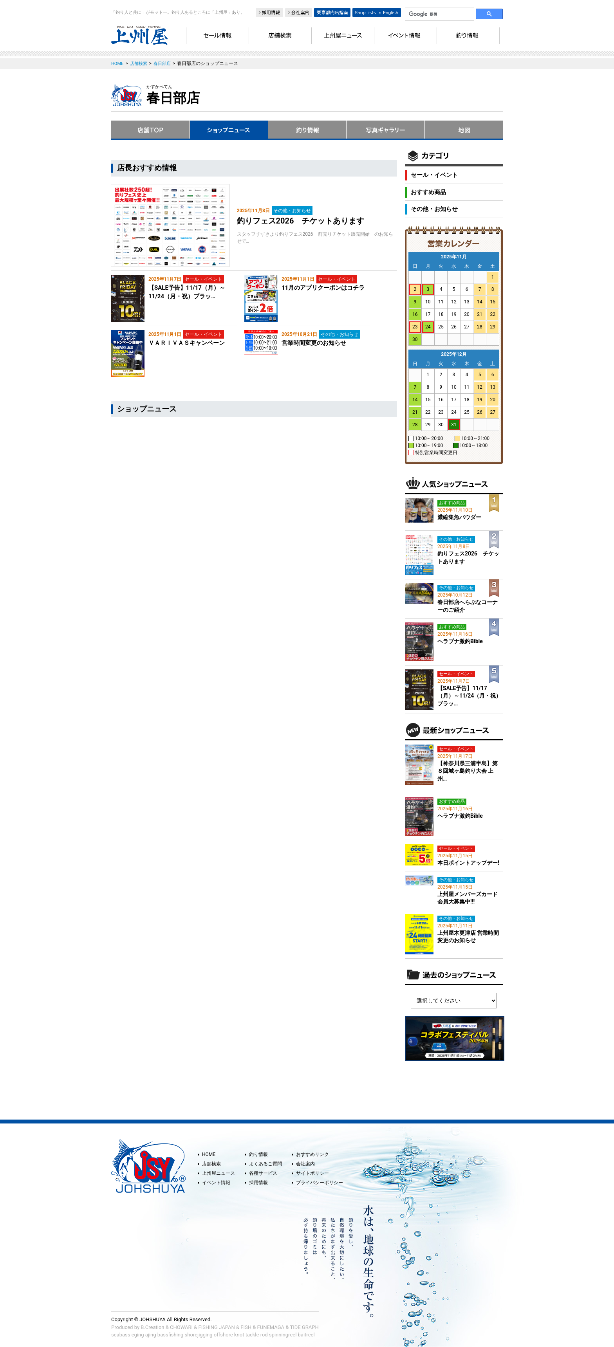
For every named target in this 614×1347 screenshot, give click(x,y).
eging (138, 1335)
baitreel (306, 1335)
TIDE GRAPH (304, 1327)
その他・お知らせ (434, 209)
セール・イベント (434, 175)
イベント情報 (216, 1182)
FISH (245, 1327)
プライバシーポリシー (319, 1182)
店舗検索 (211, 1164)
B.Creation (152, 1327)
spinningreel (282, 1335)
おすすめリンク (312, 1154)
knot (239, 1335)
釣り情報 (258, 1154)
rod (264, 1335)
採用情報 (258, 1182)
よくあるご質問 (265, 1164)
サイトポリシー (312, 1173)
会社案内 (305, 1164)
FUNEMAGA (271, 1327)
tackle (252, 1335)
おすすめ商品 (428, 192)
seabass (120, 1335)
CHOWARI (181, 1327)
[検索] (439, 14)
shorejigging (199, 1335)
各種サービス (263, 1173)
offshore (223, 1335)
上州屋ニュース (218, 1173)
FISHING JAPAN (217, 1327)
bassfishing (170, 1335)
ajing (150, 1335)
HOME (208, 1154)
